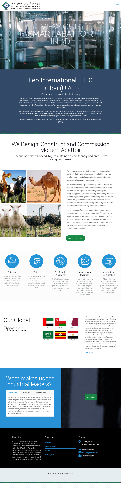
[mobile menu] (117, 5)
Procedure (13, 392)
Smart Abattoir (50, 446)
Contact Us (89, 353)
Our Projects (49, 454)
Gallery (47, 450)
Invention (26, 392)
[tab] (13, 392)
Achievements (41, 392)
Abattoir (48, 442)
